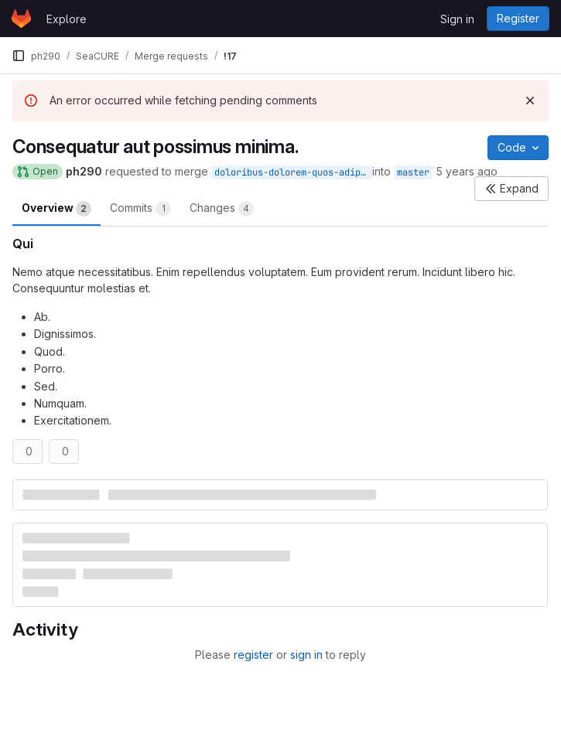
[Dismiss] (530, 100)
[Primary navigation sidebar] (18, 55)
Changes (222, 209)
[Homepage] (21, 18)
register (253, 654)
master (413, 172)
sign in (306, 654)
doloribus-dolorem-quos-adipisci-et (293, 172)
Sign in (457, 19)
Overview (56, 209)
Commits (140, 209)
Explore (66, 19)
